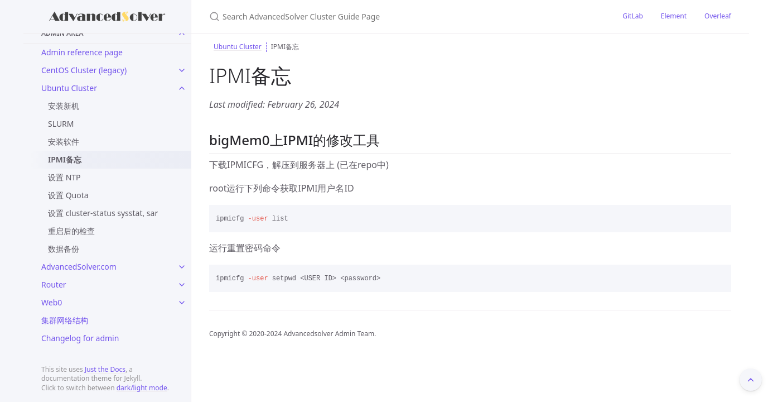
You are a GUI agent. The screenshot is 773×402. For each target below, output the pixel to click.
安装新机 (63, 105)
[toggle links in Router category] (182, 285)
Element (674, 16)
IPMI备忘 (64, 159)
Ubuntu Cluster (69, 88)
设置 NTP (64, 177)
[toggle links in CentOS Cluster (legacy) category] (182, 70)
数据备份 (63, 248)
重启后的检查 (71, 231)
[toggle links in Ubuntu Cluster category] (182, 88)
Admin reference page (82, 52)
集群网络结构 (64, 320)
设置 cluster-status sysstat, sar (103, 213)
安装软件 (63, 141)
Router (53, 284)
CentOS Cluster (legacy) (84, 70)
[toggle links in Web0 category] (182, 303)
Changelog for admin (80, 338)
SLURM (61, 123)
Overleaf (717, 16)
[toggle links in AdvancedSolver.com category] (182, 267)
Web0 (51, 302)
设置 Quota (68, 195)
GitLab (632, 16)
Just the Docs (105, 369)
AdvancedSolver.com (79, 266)
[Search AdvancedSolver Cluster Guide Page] (340, 16)
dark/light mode (142, 388)
